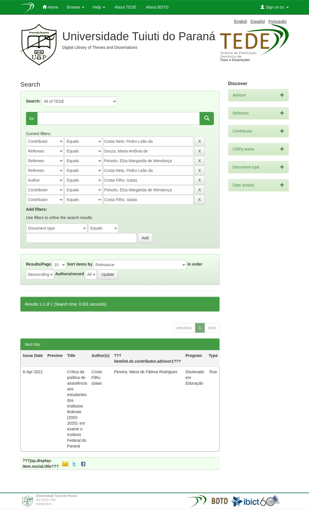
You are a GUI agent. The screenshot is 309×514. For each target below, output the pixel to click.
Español (257, 21)
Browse (75, 7)
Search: (33, 101)
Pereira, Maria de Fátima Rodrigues (145, 372)
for (31, 118)
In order (194, 264)
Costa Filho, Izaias (96, 378)
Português (277, 21)
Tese (213, 372)
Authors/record (69, 274)
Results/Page (38, 264)
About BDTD (156, 7)
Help (99, 7)
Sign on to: (274, 7)
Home (50, 7)
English (240, 21)
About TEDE (125, 7)
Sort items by (80, 264)
